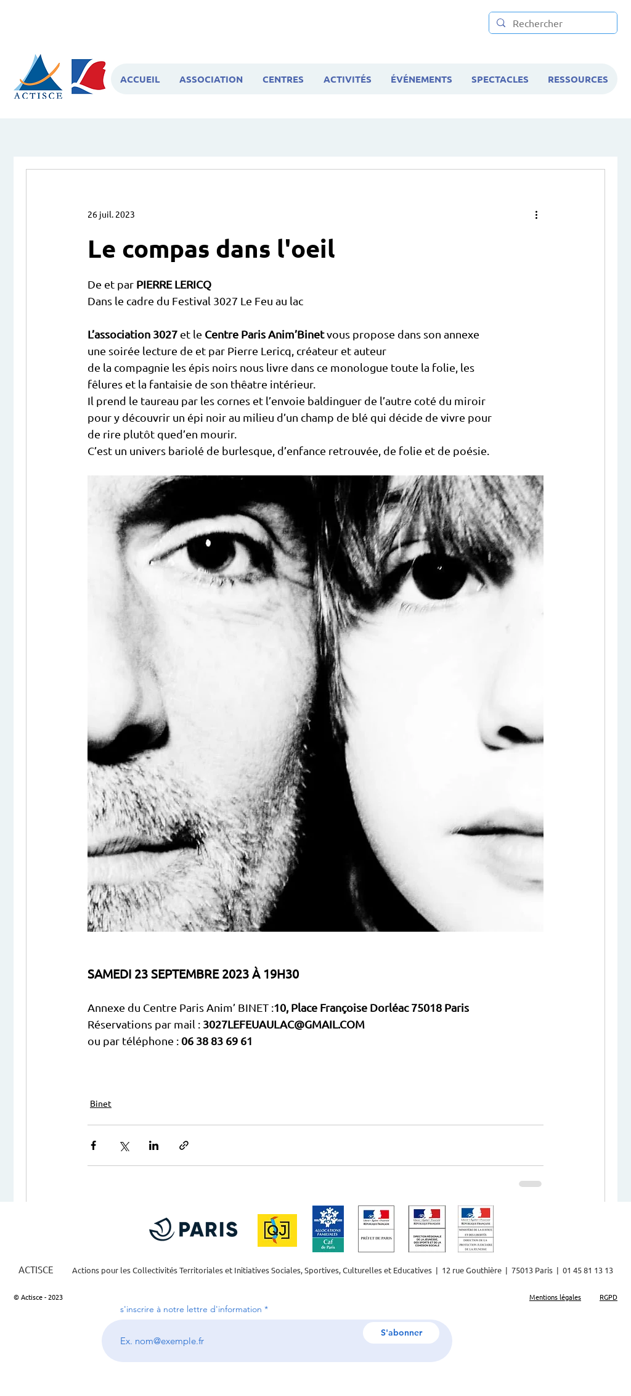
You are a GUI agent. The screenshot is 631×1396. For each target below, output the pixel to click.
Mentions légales (555, 1297)
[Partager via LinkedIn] (154, 1145)
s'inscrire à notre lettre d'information (191, 1309)
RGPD (608, 1297)
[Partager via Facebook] (93, 1145)
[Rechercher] (552, 23)
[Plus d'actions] (536, 214)
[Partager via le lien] (184, 1145)
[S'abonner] (401, 1333)
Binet (101, 1103)
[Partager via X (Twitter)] (123, 1145)
